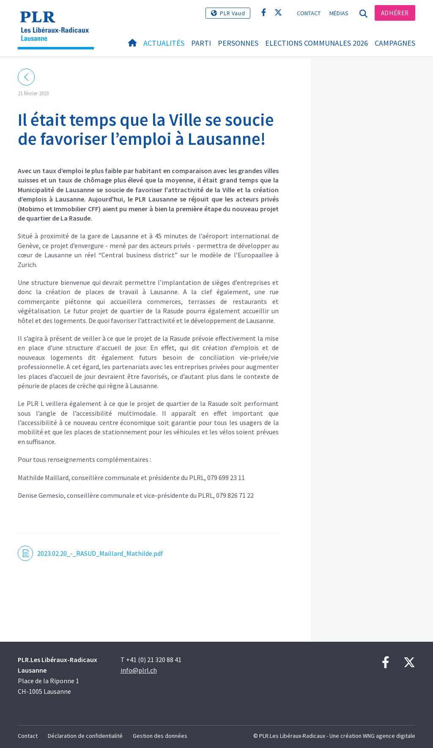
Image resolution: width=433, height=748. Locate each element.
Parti (201, 43)
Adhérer (395, 13)
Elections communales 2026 (316, 43)
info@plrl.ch (139, 670)
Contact (309, 13)
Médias (339, 13)
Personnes (238, 43)
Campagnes (395, 43)
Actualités (163, 43)
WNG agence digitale (389, 736)
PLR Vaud (232, 13)
